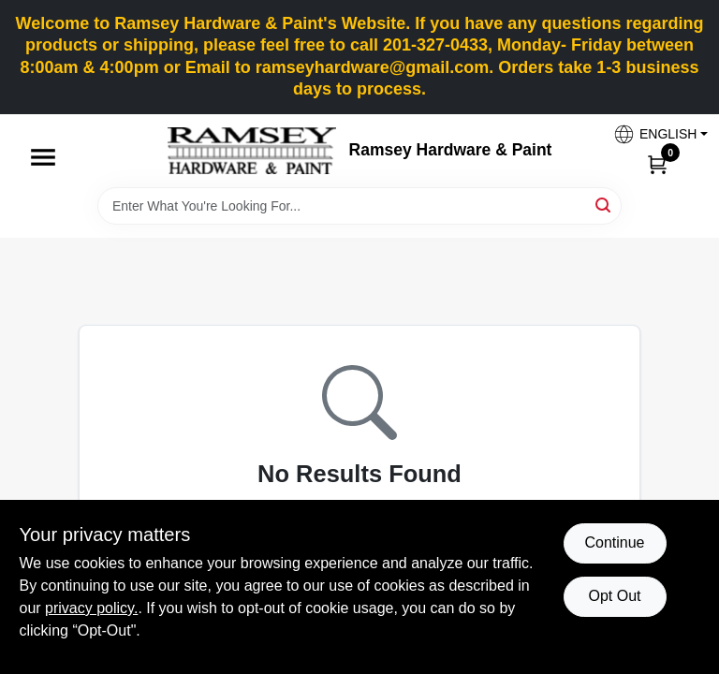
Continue (614, 542)
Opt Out (614, 596)
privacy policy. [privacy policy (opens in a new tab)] (91, 608)
